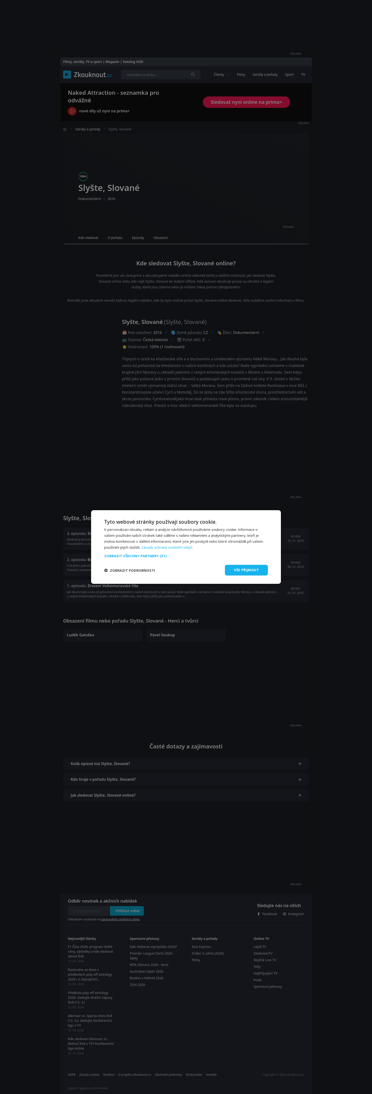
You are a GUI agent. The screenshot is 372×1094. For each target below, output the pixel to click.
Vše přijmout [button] (246, 570)
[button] (186, 556)
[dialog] (186, 547)
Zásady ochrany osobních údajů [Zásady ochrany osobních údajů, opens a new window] (166, 547)
